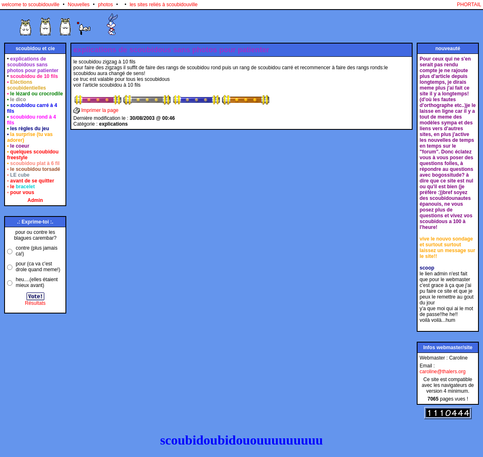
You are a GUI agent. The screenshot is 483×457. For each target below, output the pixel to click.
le (22, 187)
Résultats (35, 303)
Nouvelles (79, 4)
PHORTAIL (469, 4)
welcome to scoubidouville (30, 4)
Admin (35, 200)
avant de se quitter (32, 181)
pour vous (22, 192)
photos (105, 4)
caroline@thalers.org (443, 371)
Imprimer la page (99, 110)
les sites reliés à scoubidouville (164, 4)
